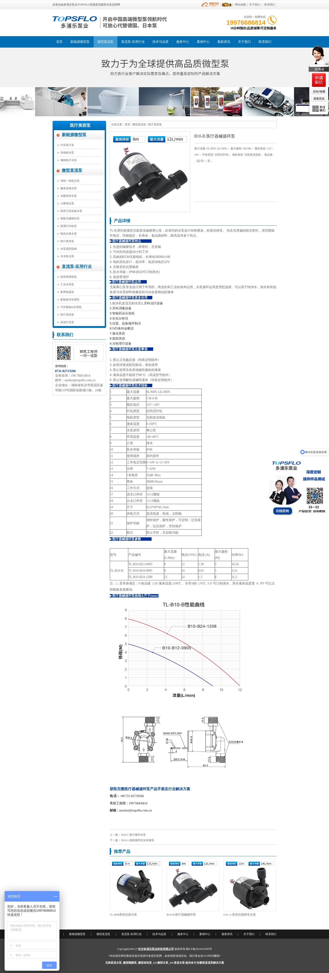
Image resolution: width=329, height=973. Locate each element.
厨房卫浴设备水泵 (71, 211)
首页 (59, 41)
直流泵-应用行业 (133, 41)
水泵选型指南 (68, 248)
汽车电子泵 (67, 145)
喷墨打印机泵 (68, 226)
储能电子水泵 (68, 160)
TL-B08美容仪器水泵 (123, 914)
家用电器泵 (67, 292)
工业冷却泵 (67, 284)
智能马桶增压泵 (70, 218)
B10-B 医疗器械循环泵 (181, 914)
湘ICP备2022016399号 (199, 949)
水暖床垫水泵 (68, 195)
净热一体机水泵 (70, 180)
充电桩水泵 (67, 152)
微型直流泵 (105, 41)
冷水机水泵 (67, 256)
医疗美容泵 (80, 125)
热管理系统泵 (68, 276)
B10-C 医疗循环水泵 (133, 834)
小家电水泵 (67, 203)
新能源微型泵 (80, 41)
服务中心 (182, 41)
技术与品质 (160, 41)
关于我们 (254, 4)
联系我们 (269, 4)
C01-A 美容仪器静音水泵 (240, 914)
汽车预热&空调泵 (71, 307)
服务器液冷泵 (68, 188)
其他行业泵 (67, 322)
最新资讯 (223, 41)
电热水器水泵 (68, 233)
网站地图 (240, 4)
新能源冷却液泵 (70, 299)
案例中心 (203, 41)
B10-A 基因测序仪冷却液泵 (137, 840)
